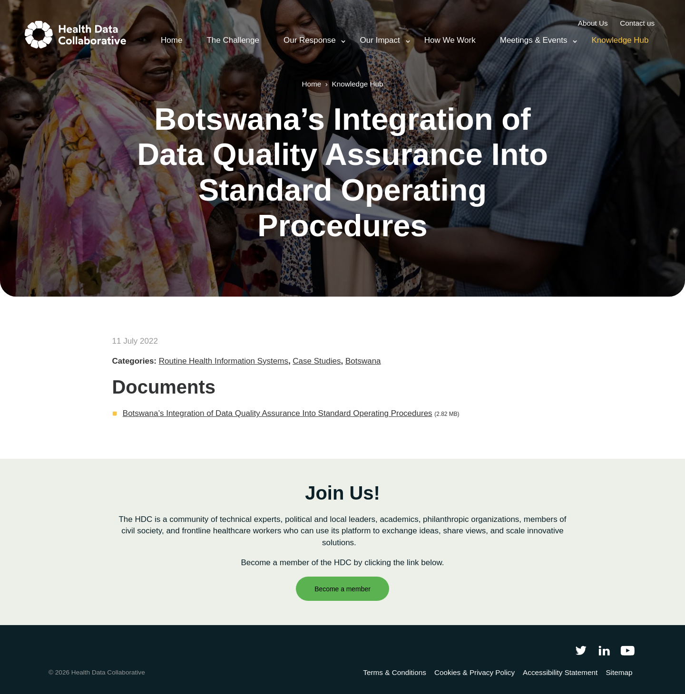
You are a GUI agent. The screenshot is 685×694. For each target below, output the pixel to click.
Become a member (342, 589)
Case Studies (317, 361)
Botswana (363, 361)
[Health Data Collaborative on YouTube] (627, 650)
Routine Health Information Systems (223, 361)
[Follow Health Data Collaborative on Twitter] (580, 650)
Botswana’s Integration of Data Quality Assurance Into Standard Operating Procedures (277, 413)
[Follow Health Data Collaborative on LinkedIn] (604, 650)
